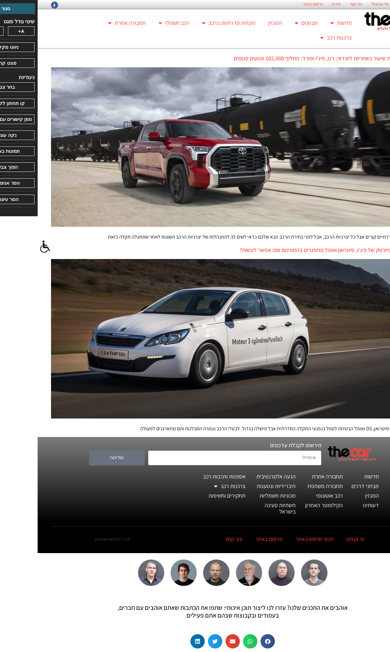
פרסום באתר (275, 4)
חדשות (303, 23)
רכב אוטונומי (291, 495)
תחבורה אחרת (89, 23)
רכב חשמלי (136, 23)
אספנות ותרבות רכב (187, 476)
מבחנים (268, 23)
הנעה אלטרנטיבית (238, 476)
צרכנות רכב (298, 38)
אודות (298, 4)
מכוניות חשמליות (240, 495)
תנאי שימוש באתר (277, 539)
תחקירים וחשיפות (189, 495)
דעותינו (333, 505)
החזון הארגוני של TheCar (353, 4)
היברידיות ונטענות (238, 486)
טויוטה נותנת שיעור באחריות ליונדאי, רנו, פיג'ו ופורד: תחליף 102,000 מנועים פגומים (286, 58)
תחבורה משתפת (287, 486)
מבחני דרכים (327, 486)
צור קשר (318, 4)
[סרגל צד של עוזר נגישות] (7, 247)
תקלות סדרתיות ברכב (191, 23)
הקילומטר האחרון (286, 505)
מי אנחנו (318, 539)
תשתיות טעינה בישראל (242, 508)
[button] (230, 641)
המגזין (237, 22)
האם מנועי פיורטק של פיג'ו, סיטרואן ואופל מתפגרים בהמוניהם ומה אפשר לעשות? (289, 250)
